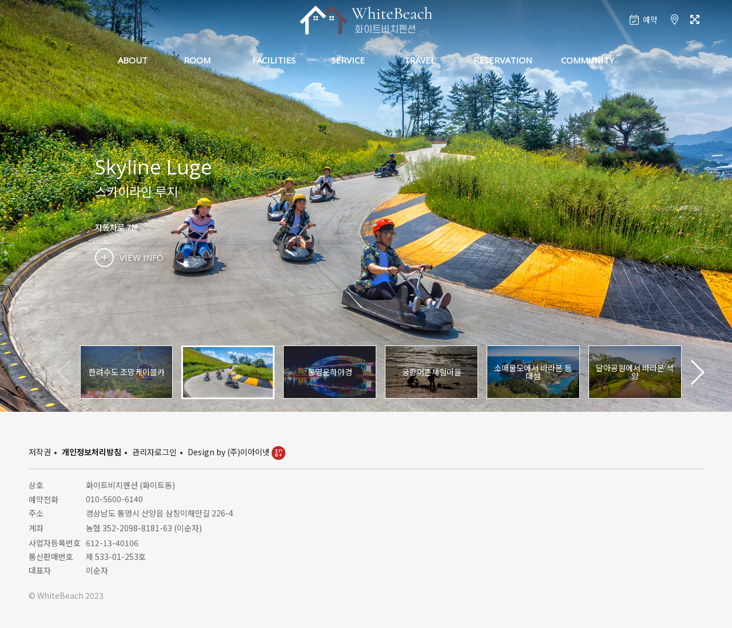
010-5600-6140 (114, 498)
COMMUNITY (587, 60)
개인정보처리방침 (91, 452)
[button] (697, 372)
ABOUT (133, 60)
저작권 (40, 452)
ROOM (197, 60)
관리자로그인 (154, 452)
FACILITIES (274, 60)
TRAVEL (419, 60)
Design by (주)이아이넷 (236, 452)
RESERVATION (503, 60)
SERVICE (348, 60)
